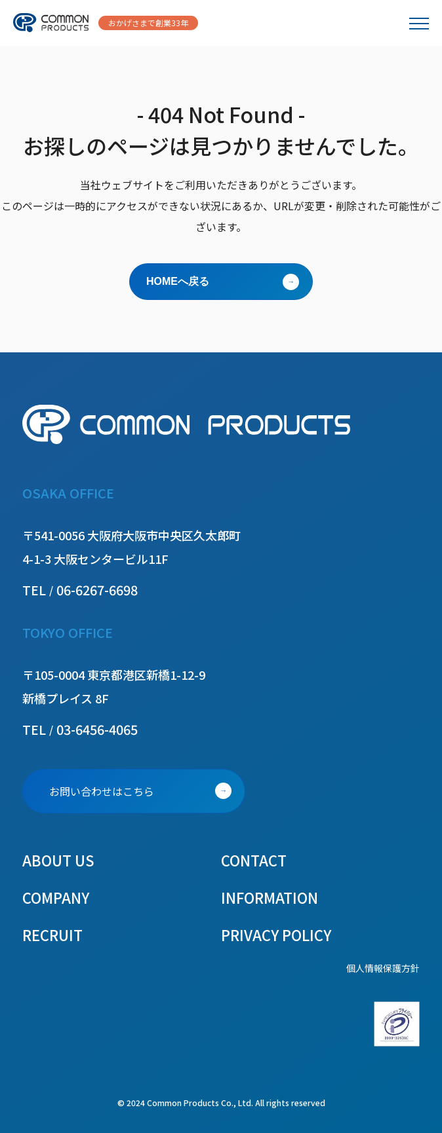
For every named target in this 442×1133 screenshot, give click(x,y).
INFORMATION (269, 897)
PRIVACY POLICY (276, 934)
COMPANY (55, 897)
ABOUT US (58, 859)
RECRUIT (52, 934)
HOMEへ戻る (177, 281)
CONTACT (254, 859)
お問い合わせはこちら (101, 791)
